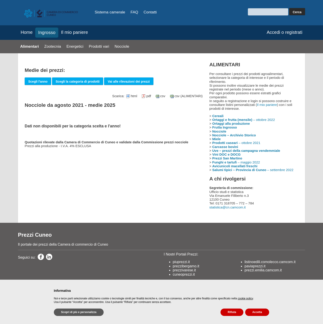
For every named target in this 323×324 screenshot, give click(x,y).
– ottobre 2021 (236, 143)
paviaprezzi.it (254, 266)
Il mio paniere (74, 32)
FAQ (134, 12)
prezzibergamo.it (186, 266)
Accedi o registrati (284, 32)
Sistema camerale (110, 12)
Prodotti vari (99, 46)
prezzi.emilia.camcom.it (263, 270)
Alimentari (29, 46)
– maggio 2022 (236, 162)
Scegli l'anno (38, 81)
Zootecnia (52, 46)
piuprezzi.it (181, 262)
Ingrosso (46, 32)
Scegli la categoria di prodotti (78, 81)
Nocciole (122, 46)
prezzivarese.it (184, 270)
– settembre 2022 (252, 170)
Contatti (150, 12)
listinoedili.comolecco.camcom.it (270, 262)
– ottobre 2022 (243, 120)
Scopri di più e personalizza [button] (78, 312)
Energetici (74, 46)
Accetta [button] (257, 312)
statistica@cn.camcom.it (227, 207)
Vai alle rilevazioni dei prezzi (129, 81)
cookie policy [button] (245, 298)
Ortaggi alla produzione (231, 123)
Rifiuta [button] (232, 312)
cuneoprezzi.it (184, 274)
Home (27, 32)
